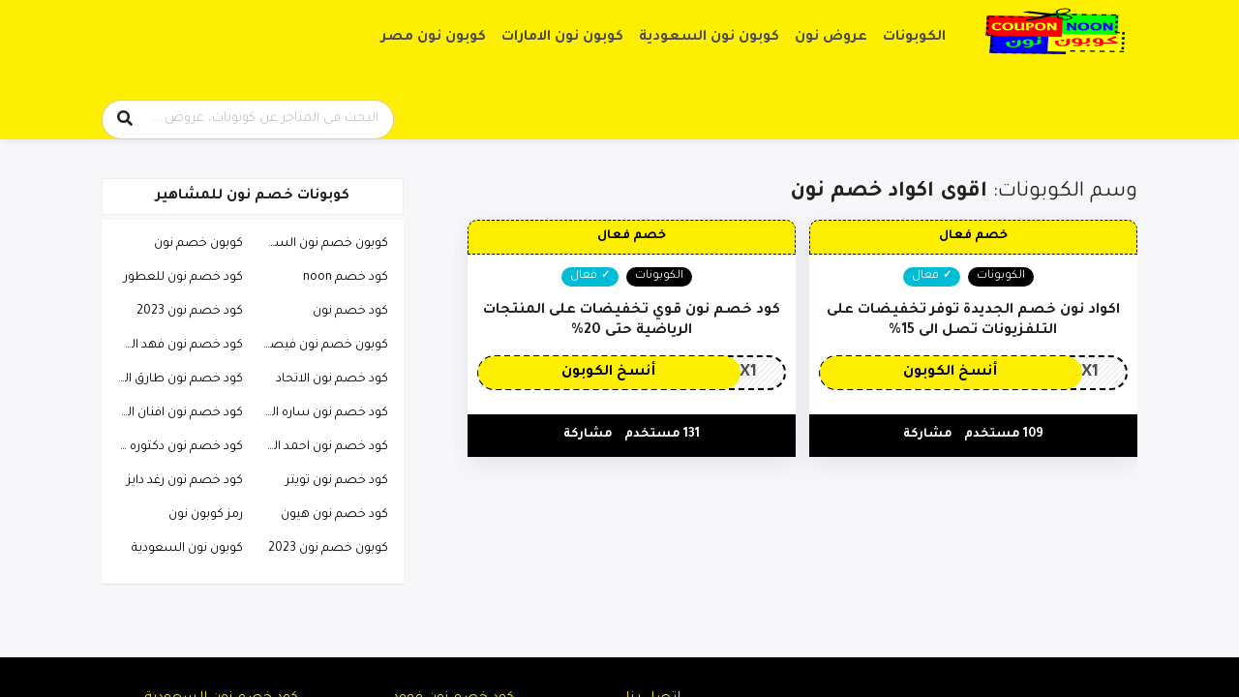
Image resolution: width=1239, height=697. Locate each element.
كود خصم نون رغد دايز (185, 481)
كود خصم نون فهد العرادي (175, 345)
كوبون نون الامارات (562, 37)
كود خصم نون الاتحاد (332, 379)
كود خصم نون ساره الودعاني (320, 413)
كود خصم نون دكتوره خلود (175, 447)
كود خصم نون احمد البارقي (320, 447)
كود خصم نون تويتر (337, 481)
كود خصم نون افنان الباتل (175, 413)
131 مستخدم (662, 434)
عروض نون (831, 37)
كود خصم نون (350, 311)
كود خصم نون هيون (334, 515)
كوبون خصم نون (198, 244)
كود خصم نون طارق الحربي (175, 379)
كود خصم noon (345, 278)
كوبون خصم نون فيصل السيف (320, 345)
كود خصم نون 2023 (189, 311)
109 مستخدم (1003, 434)
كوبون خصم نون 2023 (328, 549)
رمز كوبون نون (205, 515)
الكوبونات (914, 37)
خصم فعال (973, 236)
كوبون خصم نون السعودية (320, 244)
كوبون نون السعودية (709, 37)
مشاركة (927, 434)
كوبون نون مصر (433, 37)
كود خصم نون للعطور (183, 278)
